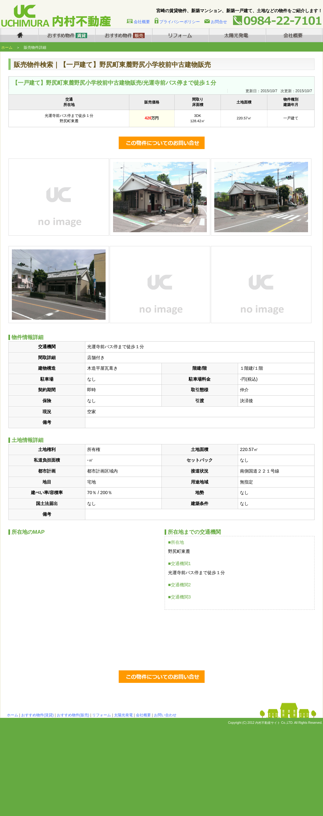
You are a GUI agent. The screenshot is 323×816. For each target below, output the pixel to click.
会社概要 (142, 21)
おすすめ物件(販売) (73, 715)
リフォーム (101, 715)
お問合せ (219, 21)
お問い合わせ (165, 715)
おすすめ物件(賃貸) (37, 715)
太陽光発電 (123, 715)
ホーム (6, 47)
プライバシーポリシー (179, 21)
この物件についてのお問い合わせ (162, 143)
